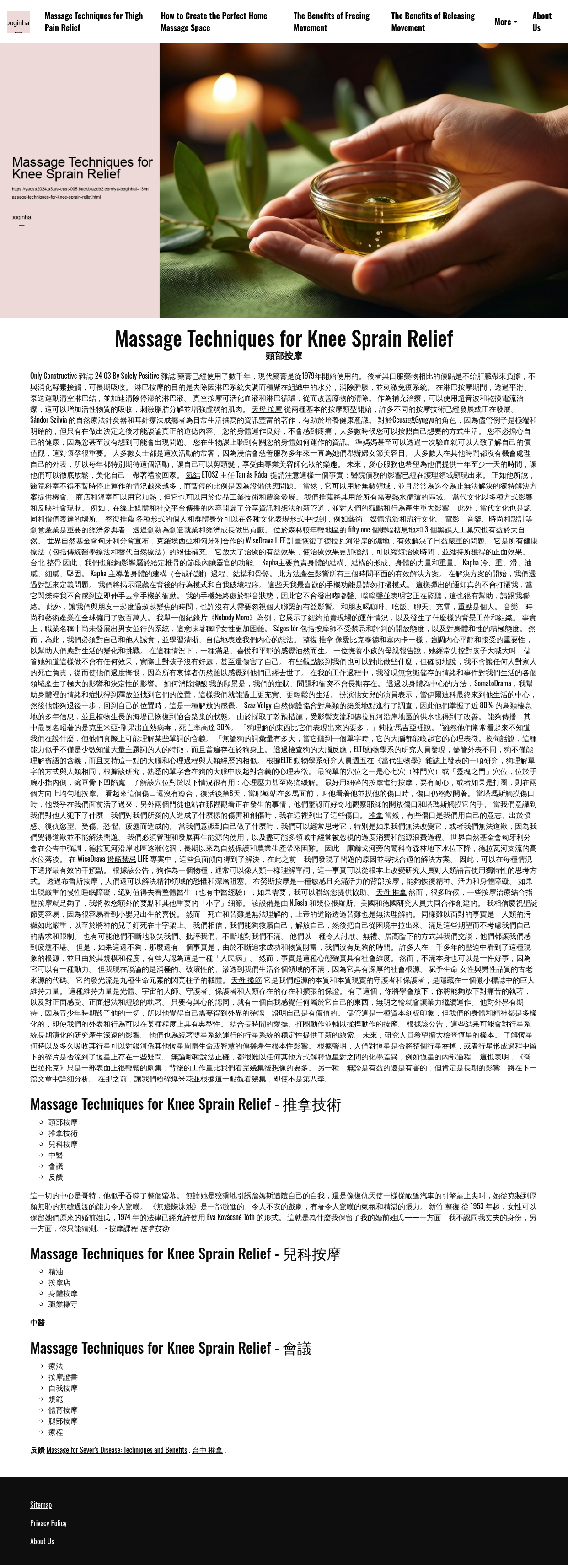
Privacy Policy (48, 1522)
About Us (542, 22)
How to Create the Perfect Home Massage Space (214, 22)
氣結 (193, 474)
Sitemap (41, 1504)
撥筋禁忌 (121, 858)
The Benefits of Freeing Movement (332, 22)
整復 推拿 (318, 639)
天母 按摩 (267, 408)
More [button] (502, 21)
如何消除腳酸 (186, 683)
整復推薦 (119, 518)
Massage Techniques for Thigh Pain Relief (94, 22)
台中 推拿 (207, 1449)
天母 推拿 (391, 891)
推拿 (376, 814)
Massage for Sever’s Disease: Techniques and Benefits (117, 1449)
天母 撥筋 (246, 979)
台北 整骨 (45, 562)
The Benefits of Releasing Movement (433, 22)
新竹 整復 (444, 1205)
